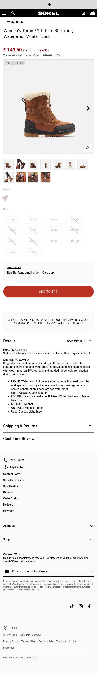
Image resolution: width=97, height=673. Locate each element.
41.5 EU (74, 241)
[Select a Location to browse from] (5, 628)
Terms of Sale (46, 641)
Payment (8, 510)
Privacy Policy (10, 641)
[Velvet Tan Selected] (5, 198)
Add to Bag (48, 291)
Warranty (61, 641)
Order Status (11, 498)
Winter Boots (15, 22)
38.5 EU (33, 230)
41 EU (54, 241)
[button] (4, 13)
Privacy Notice (23, 587)
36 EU (12, 219)
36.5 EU (33, 219)
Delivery (8, 504)
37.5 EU (74, 219)
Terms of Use (28, 641)
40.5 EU (33, 241)
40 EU (12, 241)
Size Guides (14, 267)
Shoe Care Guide (13, 480)
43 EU (33, 251)
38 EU (12, 230)
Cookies (73, 641)
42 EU (12, 251)
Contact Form (11, 474)
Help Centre (13, 467)
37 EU (54, 219)
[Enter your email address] (49, 571)
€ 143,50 (13, 50)
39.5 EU (74, 230)
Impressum (9, 647)
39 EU (54, 230)
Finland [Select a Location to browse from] (13, 627)
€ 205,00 (29, 50)
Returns (8, 492)
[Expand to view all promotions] (48, 4)
